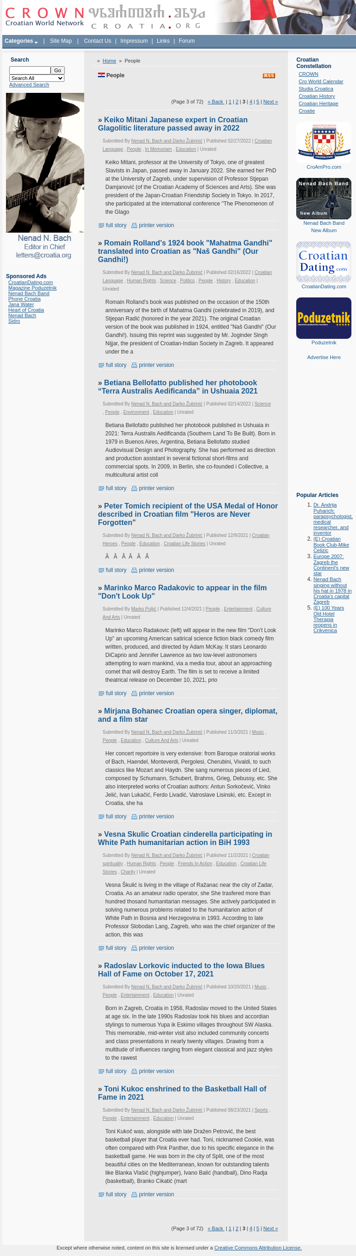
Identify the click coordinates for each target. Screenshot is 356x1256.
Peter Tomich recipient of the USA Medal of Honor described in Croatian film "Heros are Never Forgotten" (188, 514)
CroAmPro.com (324, 167)
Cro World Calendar (321, 81)
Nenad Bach (22, 315)
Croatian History (317, 96)
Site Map (61, 41)
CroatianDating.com (30, 282)
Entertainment (238, 608)
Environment (136, 412)
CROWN (308, 74)
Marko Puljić (143, 608)
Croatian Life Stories (185, 543)
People (134, 149)
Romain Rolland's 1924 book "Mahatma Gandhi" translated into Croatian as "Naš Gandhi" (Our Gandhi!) (185, 251)
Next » (271, 101)
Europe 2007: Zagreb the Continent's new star (331, 565)
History (224, 280)
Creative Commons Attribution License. (258, 1247)
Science (168, 280)
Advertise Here (324, 357)
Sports (261, 1110)
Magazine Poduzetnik (32, 288)
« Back (215, 101)
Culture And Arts (161, 740)
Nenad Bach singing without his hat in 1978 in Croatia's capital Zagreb (332, 591)
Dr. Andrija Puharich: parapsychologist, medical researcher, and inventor (333, 519)
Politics (187, 280)
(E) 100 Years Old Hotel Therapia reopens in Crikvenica (328, 619)
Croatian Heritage (318, 103)
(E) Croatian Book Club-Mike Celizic (331, 544)
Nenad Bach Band (28, 293)
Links (163, 41)
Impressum (134, 41)
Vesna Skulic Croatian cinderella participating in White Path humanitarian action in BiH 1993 (185, 838)
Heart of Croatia (26, 310)
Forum (187, 41)
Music (258, 732)
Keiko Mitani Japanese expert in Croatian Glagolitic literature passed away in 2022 (172, 124)
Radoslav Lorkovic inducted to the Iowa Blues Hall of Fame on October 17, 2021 (181, 970)
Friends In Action (195, 863)
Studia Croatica (316, 88)
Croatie (307, 111)
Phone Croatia (24, 299)
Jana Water (21, 304)
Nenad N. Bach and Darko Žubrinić (166, 140)
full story (112, 225)
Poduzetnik (323, 342)
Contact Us (97, 41)
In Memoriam (158, 149)
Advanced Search (29, 84)
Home (109, 60)
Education (186, 149)
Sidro (14, 321)
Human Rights (141, 280)
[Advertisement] (323, 432)
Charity (128, 871)
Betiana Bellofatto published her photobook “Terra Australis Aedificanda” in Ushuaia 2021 (178, 387)
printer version (152, 225)
